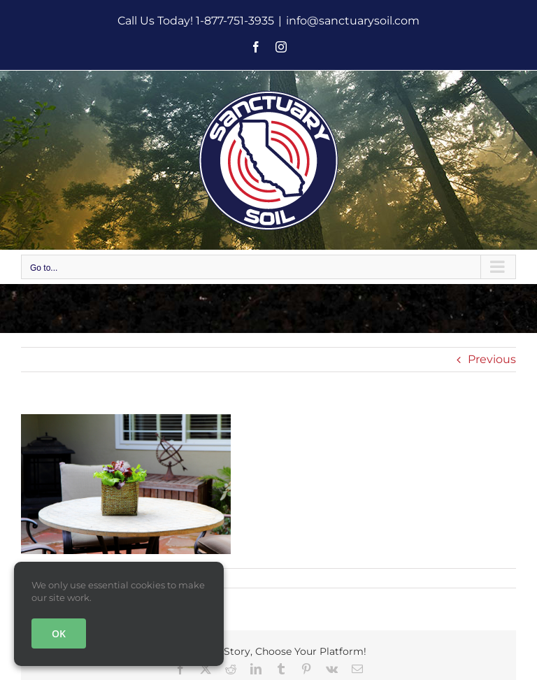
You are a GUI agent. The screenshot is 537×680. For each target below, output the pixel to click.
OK (59, 633)
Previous (492, 359)
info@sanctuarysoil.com (353, 20)
